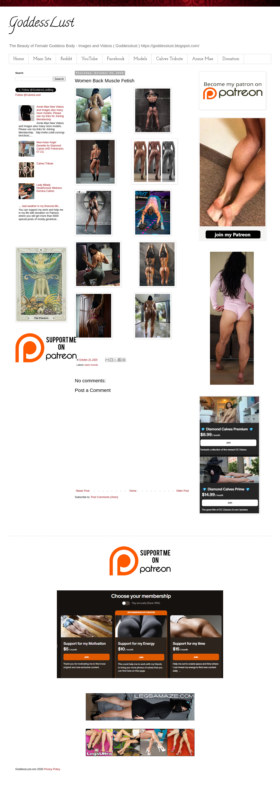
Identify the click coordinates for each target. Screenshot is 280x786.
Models (140, 59)
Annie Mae (202, 59)
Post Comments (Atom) (104, 497)
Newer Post (82, 490)
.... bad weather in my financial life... (39, 206)
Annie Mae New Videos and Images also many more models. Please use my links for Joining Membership (50, 113)
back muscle (91, 365)
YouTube (89, 59)
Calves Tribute (169, 59)
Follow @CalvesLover (28, 95)
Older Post (182, 490)
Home (18, 59)
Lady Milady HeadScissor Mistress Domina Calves (49, 188)
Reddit (66, 59)
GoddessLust (41, 24)
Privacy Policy (52, 769)
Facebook (115, 59)
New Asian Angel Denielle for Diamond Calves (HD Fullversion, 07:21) (50, 147)
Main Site (42, 59)
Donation (230, 59)
